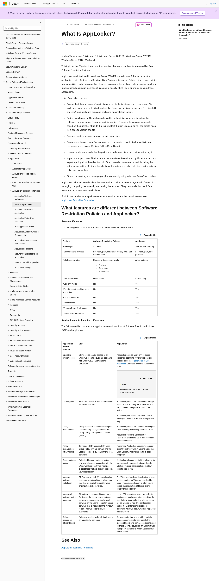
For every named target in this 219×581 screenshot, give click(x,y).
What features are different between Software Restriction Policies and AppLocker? (195, 32)
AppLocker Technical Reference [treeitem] (24, 198)
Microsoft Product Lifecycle (82, 13)
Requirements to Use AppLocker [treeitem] (24, 211)
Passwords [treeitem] (15, 315)
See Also (183, 39)
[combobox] (22, 28)
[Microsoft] (5, 4)
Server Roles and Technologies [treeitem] (21, 87)
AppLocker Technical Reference (97, 25)
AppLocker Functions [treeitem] (24, 249)
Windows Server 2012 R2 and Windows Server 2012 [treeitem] (23, 36)
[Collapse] (40, 22)
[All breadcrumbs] (63, 24)
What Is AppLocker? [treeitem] (24, 204)
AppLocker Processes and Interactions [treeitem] (26, 242)
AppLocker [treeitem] (17, 164)
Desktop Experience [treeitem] (16, 102)
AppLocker (74, 25)
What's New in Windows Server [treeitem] (19, 43)
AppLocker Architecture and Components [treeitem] (27, 233)
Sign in (213, 4)
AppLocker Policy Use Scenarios (77, 200)
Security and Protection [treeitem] (20, 148)
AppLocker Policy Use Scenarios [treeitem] (24, 220)
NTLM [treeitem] (12, 310)
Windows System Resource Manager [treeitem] (24, 397)
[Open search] (206, 3)
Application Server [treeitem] (16, 97)
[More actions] (155, 24)
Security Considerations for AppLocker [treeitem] (26, 255)
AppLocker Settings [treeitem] (23, 267)
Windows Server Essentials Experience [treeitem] (20, 408)
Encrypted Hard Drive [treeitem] (19, 286)
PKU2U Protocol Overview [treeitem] (21, 320)
